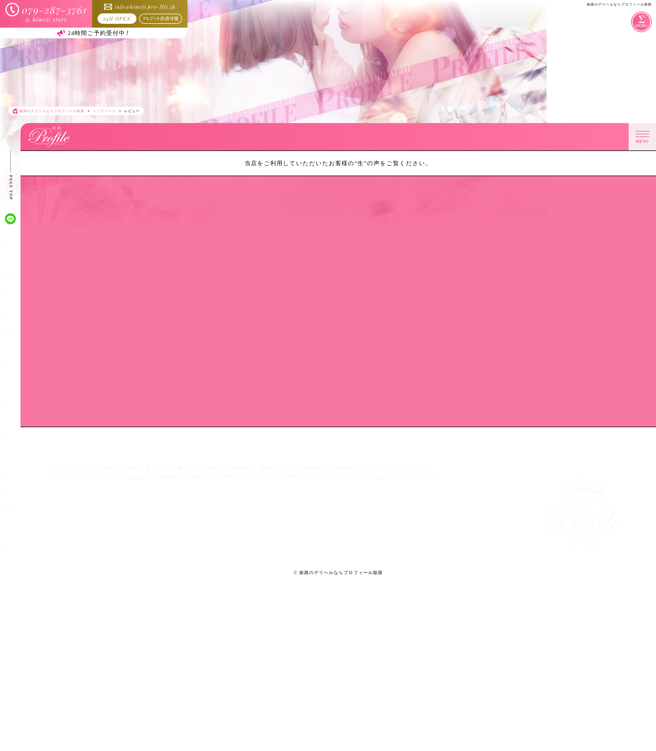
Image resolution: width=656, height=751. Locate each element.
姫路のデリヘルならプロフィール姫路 (341, 572)
